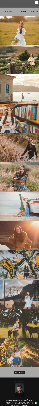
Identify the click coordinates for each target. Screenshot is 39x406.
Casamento (23, 11)
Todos (3, 11)
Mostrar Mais (19, 372)
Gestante (12, 11)
